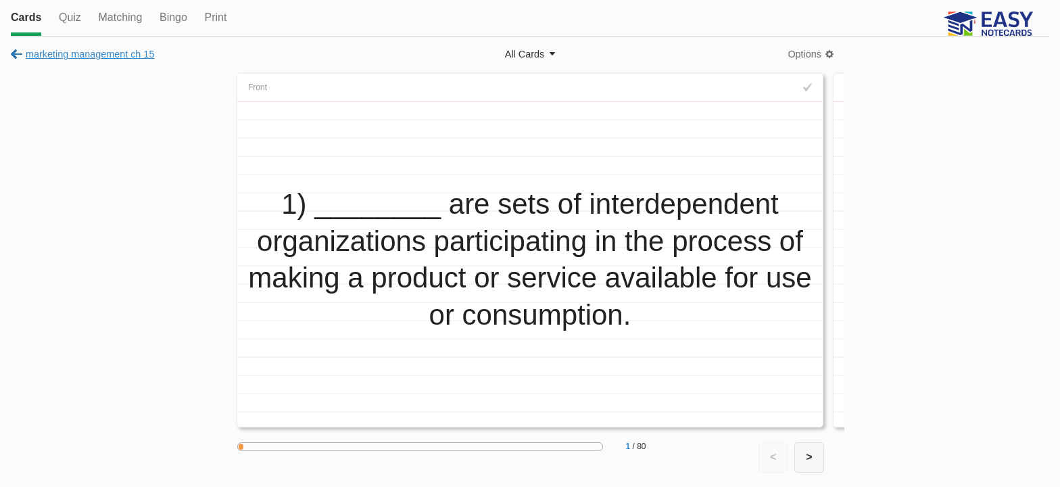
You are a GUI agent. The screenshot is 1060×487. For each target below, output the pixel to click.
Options (804, 54)
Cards (26, 17)
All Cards (524, 54)
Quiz (70, 17)
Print (215, 17)
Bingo (173, 17)
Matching (120, 17)
